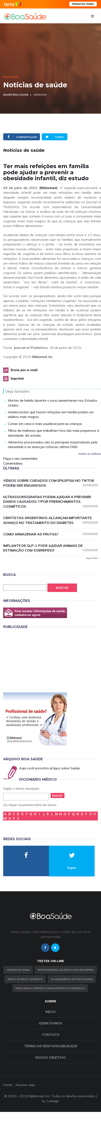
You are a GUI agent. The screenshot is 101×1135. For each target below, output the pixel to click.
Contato (50, 1034)
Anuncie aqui (25, 1085)
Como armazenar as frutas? (50, 534)
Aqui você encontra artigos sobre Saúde (49, 768)
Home (7, 1085)
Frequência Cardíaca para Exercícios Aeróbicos (50, 988)
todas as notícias (89, 453)
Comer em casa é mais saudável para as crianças (45, 424)
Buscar (62, 588)
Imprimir (17, 378)
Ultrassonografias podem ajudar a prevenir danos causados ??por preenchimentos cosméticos (50, 502)
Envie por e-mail (24, 370)
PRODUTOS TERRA (83, 4)
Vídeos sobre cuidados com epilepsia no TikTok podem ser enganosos (50, 482)
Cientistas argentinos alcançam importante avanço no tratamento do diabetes (50, 520)
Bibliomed (48, 188)
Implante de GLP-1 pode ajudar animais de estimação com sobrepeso (50, 548)
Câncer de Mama (18, 969)
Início (51, 1012)
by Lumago (50, 1101)
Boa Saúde (10, 76)
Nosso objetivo (50, 1057)
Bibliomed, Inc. (42, 357)
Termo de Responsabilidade (50, 1046)
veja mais (92, 558)
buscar (57, 795)
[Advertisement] (35, 660)
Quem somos (50, 1023)
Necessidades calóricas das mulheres (66, 969)
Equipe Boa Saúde (15, 94)
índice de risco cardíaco (25, 979)
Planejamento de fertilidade (72, 979)
